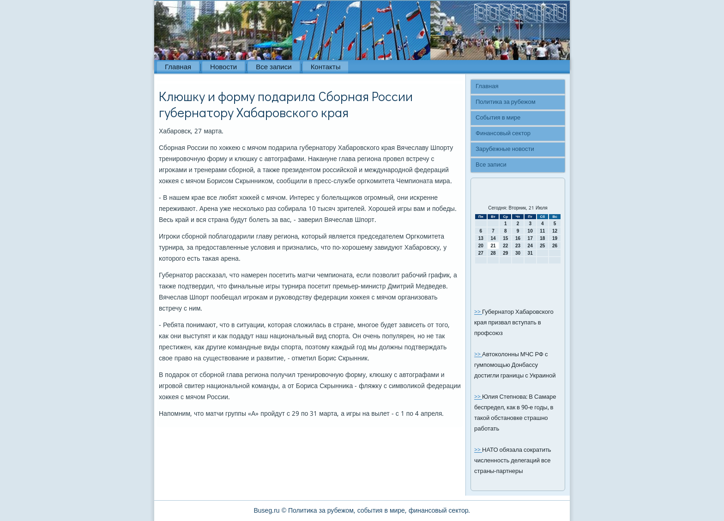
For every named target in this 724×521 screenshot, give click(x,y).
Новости (223, 67)
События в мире (498, 118)
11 (542, 231)
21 (492, 245)
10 (530, 231)
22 (505, 245)
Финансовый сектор (503, 133)
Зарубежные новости (505, 149)
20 (480, 245)
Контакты (326, 67)
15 (505, 238)
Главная (178, 67)
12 (554, 231)
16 (517, 238)
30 (517, 253)
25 (542, 245)
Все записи (273, 67)
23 (517, 245)
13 (480, 238)
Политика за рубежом (506, 102)
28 (492, 253)
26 (554, 245)
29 (505, 253)
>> (478, 312)
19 (554, 238)
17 (530, 238)
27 (480, 253)
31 (530, 253)
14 (492, 238)
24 (530, 245)
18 (542, 238)
